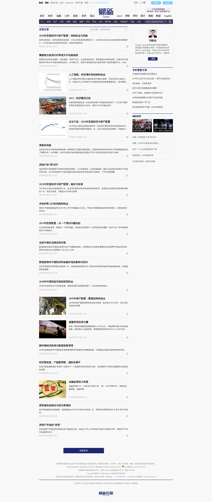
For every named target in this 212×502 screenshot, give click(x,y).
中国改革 (124, 22)
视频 (150, 16)
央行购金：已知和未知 (141, 83)
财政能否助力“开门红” (141, 102)
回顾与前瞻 (150, 161)
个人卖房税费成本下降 (147, 149)
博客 (127, 16)
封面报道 (136, 155)
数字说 (108, 22)
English (168, 16)
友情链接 (134, 483)
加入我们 (85, 483)
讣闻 (139, 22)
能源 (75, 22)
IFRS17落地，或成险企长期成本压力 (147, 93)
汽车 (62, 22)
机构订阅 (54, 3)
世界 (84, 16)
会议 (62, 3)
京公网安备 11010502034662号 (133, 467)
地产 (55, 22)
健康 (81, 22)
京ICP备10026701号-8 (87, 467)
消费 (68, 22)
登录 (136, 3)
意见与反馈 (108, 483)
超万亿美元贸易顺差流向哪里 (144, 88)
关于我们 (77, 483)
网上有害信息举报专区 (99, 3)
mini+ (120, 16)
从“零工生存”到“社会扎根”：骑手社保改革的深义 (152, 79)
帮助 (86, 3)
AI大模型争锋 (147, 155)
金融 (58, 16)
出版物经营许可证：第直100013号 (122, 470)
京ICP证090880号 (73, 467)
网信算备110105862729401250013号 (108, 467)
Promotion (69, 3)
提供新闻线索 (117, 483)
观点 (92, 16)
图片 (143, 16)
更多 (42, 22)
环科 (88, 22)
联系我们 (127, 483)
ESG (100, 22)
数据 (41, 3)
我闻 (47, 3)
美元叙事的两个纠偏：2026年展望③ (147, 107)
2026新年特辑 (138, 161)
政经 (75, 16)
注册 (144, 3)
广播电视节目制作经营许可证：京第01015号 (93, 470)
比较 (115, 22)
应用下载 (79, 3)
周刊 (135, 16)
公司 (67, 16)
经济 (50, 16)
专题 (132, 22)
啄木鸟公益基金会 (96, 483)
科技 (49, 22)
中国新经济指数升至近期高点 (144, 74)
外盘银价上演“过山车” (147, 137)
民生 (94, 22)
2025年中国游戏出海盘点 (148, 143)
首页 (42, 16)
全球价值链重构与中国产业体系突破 (147, 98)
